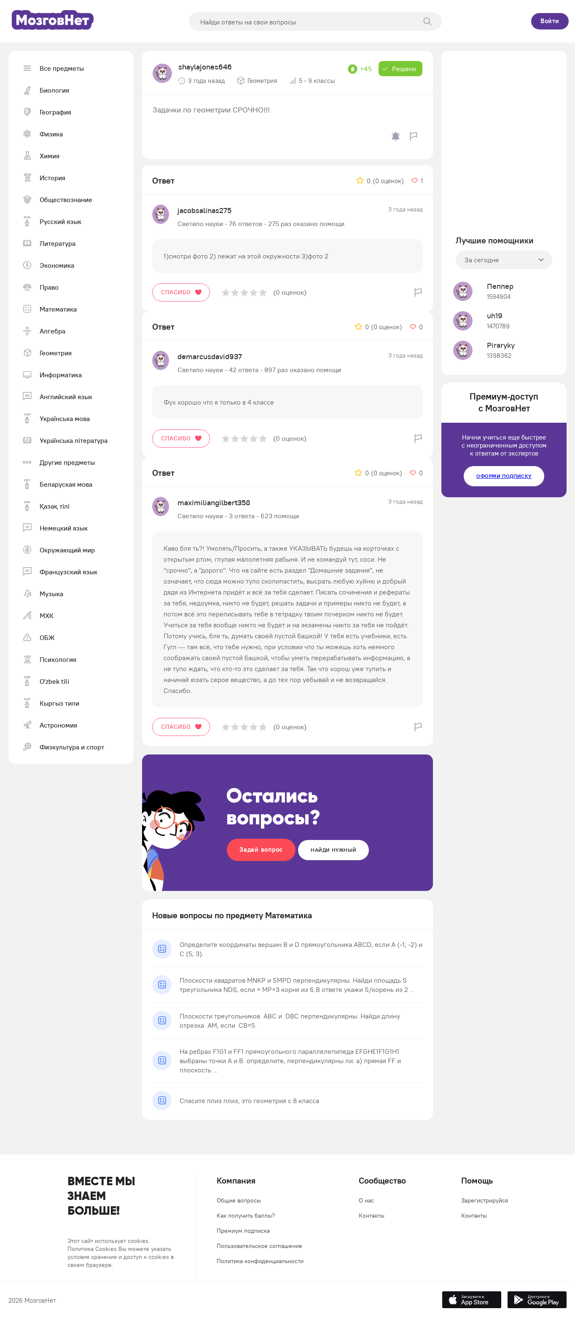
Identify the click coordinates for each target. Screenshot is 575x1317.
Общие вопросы (239, 1200)
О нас (366, 1200)
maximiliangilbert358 (213, 502)
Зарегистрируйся (484, 1200)
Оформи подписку (504, 476)
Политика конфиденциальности (260, 1261)
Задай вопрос (261, 849)
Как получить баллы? (246, 1215)
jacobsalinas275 (204, 210)
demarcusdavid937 (209, 356)
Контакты (371, 1215)
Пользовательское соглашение (259, 1246)
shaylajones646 (205, 67)
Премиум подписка (243, 1230)
